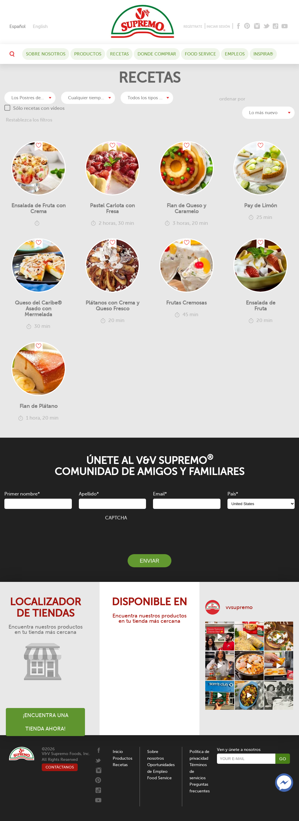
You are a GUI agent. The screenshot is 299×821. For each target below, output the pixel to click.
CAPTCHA (116, 518)
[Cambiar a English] (40, 27)
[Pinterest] (246, 26)
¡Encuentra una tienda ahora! (45, 722)
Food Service (200, 54)
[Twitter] (267, 26)
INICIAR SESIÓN (218, 27)
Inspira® (263, 54)
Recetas (119, 54)
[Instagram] (257, 26)
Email (160, 494)
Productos (87, 54)
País (232, 494)
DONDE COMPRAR (157, 54)
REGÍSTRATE (192, 27)
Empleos (235, 54)
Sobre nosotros (45, 54)
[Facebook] (237, 26)
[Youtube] (284, 26)
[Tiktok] (275, 26)
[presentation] (149, 534)
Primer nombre (22, 494)
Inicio (118, 751)
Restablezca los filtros (29, 120)
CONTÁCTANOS (60, 767)
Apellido (89, 494)
